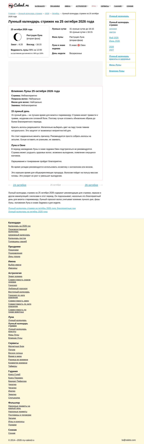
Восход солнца (15, 353)
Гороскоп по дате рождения (16, 296)
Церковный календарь (19, 235)
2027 (111, 50)
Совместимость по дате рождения (19, 305)
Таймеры (12, 366)
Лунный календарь (119, 16)
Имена (68, 6)
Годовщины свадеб (17, 241)
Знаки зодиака (15, 276)
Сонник (130, 6)
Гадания (118, 6)
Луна (94, 6)
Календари (40, 6)
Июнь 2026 (114, 41)
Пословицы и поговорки (19, 415)
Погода (11, 350)
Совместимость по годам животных (17, 311)
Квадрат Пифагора (17, 381)
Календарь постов (17, 238)
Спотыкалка (14, 398)
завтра (112, 32)
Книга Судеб (14, 374)
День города (14, 256)
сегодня (113, 29)
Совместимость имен (18, 301)
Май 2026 (113, 38)
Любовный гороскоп (18, 288)
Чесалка (12, 388)
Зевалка (12, 394)
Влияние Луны (116, 71)
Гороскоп (12, 285)
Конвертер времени (17, 363)
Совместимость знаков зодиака (19, 281)
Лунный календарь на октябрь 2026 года (27, 212)
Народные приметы (17, 412)
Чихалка (12, 384)
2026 (111, 47)
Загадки (12, 418)
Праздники (55, 6)
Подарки (12, 425)
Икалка (11, 391)
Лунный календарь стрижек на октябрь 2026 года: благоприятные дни (42, 208)
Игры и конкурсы (16, 421)
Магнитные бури (16, 346)
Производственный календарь (17, 230)
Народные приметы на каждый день (19, 407)
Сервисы (105, 6)
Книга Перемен (15, 378)
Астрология (81, 6)
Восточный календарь (19, 292)
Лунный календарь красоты (17, 330)
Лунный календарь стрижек (18, 324)
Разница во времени (18, 360)
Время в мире (15, 356)
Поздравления (15, 253)
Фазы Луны (115, 65)
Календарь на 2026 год (19, 226)
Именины (12, 268)
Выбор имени (14, 265)
